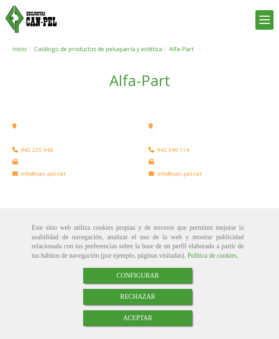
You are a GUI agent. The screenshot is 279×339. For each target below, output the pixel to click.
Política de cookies (212, 255)
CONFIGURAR (137, 275)
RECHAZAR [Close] (137, 296)
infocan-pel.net (43, 173)
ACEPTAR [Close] (138, 318)
